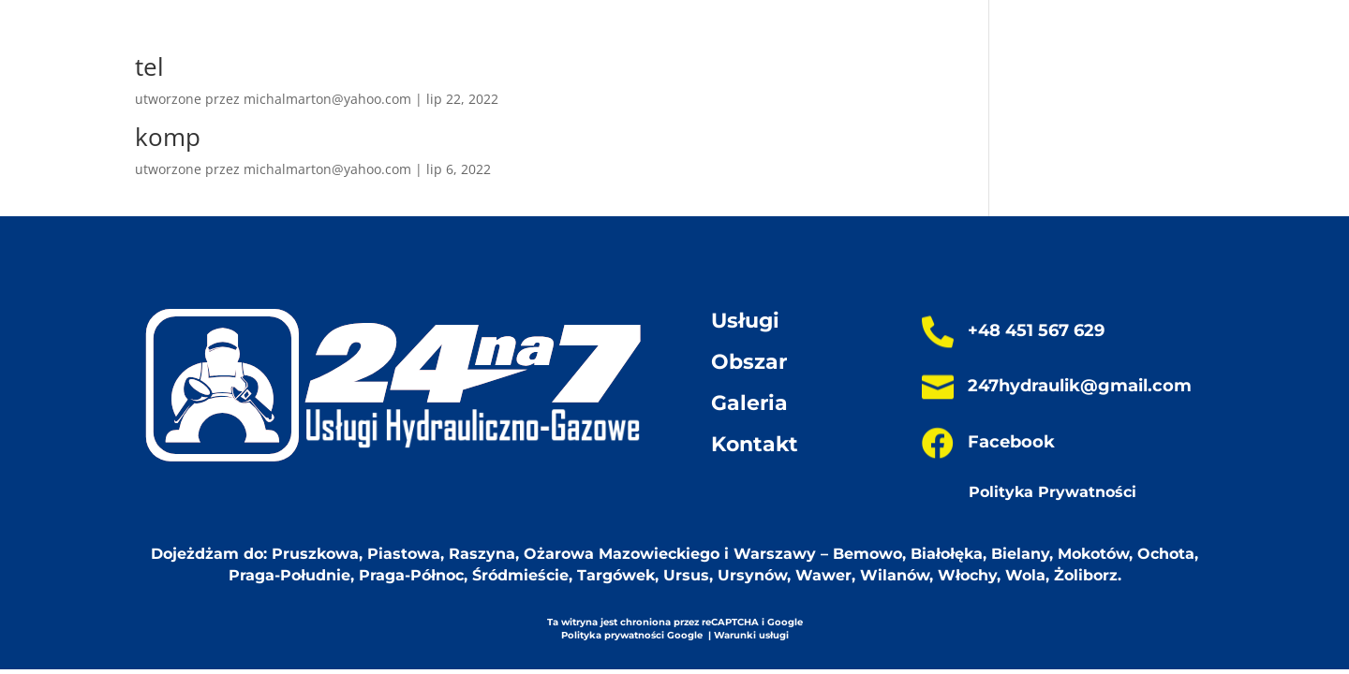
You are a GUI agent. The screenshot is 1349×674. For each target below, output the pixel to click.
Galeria (749, 403)
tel (149, 66)
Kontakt (754, 444)
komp (167, 137)
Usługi (745, 320)
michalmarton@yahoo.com (327, 99)
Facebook (1011, 442)
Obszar (749, 361)
